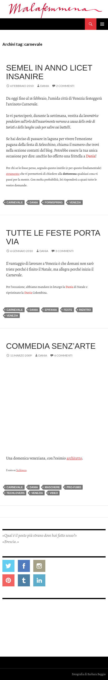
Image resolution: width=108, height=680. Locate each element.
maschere (52, 487)
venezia (75, 202)
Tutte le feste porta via (53, 237)
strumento (13, 174)
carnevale (15, 202)
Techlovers (21, 470)
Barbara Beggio (97, 674)
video (54, 493)
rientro (85, 309)
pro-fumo (74, 487)
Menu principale (102, 24)
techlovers (16, 493)
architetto (74, 458)
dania (34, 202)
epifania (51, 309)
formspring (54, 202)
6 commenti (63, 355)
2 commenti (65, 86)
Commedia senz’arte (51, 346)
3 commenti (64, 251)
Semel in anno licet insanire (49, 72)
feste (68, 309)
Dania (44, 86)
